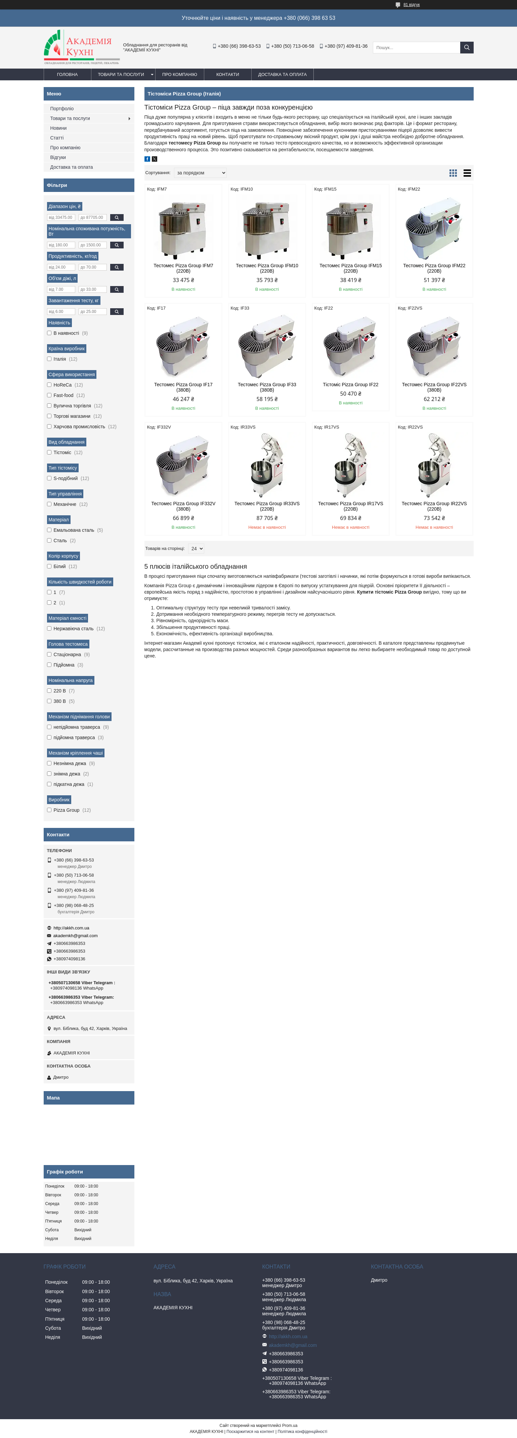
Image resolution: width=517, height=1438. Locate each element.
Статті (57, 138)
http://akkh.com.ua (71, 927)
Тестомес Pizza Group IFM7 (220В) (183, 268)
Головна (67, 74)
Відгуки (58, 157)
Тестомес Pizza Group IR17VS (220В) (350, 506)
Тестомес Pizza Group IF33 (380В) (267, 387)
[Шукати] (467, 47)
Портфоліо (62, 108)
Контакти (227, 74)
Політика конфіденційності (302, 1431)
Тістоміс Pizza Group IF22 (350, 384)
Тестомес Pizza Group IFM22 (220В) (434, 268)
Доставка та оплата (282, 74)
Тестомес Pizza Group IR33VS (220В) (267, 506)
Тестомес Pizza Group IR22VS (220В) (434, 506)
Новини (58, 128)
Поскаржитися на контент (250, 1431)
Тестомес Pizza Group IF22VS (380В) (434, 387)
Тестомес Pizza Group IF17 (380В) (183, 387)
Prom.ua (289, 1425)
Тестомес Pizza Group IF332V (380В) (184, 506)
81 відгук (411, 4)
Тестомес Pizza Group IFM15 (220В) (350, 268)
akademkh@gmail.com (75, 935)
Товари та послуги (121, 74)
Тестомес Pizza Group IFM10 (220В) (267, 268)
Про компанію (179, 74)
